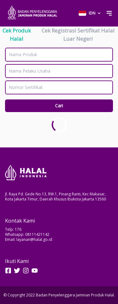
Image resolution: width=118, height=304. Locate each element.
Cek (17, 34)
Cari (59, 106)
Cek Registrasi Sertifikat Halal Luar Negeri (78, 34)
